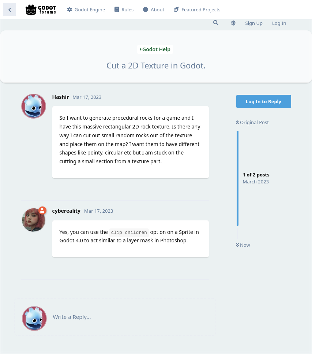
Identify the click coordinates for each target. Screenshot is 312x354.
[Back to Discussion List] (9, 9)
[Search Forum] (215, 22)
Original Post (252, 122)
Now (243, 245)
